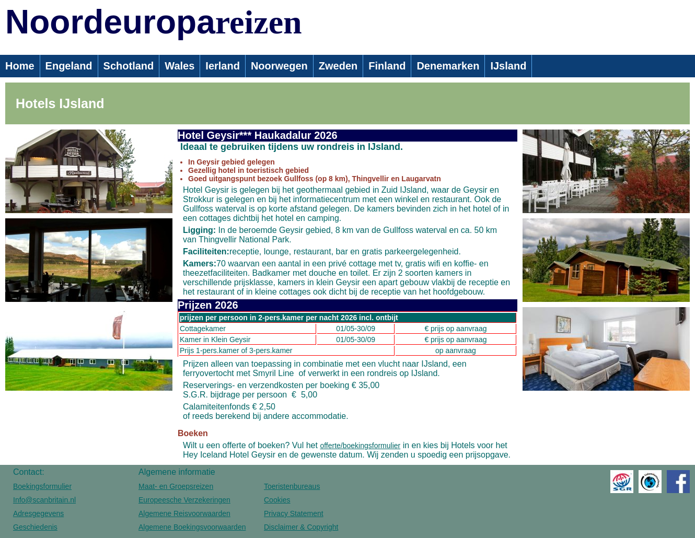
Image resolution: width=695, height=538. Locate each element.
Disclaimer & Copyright (301, 527)
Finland (387, 66)
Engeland (68, 66)
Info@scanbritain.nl (44, 500)
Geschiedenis (35, 527)
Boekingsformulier (42, 486)
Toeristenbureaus (292, 486)
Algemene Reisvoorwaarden (184, 513)
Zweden (338, 66)
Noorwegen (279, 66)
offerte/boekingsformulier (360, 445)
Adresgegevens (38, 513)
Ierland (222, 66)
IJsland (508, 66)
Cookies (277, 500)
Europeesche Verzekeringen (184, 500)
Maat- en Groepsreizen (175, 486)
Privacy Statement (293, 513)
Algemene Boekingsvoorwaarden (192, 527)
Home (19, 66)
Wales (179, 66)
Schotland (128, 66)
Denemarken (447, 66)
